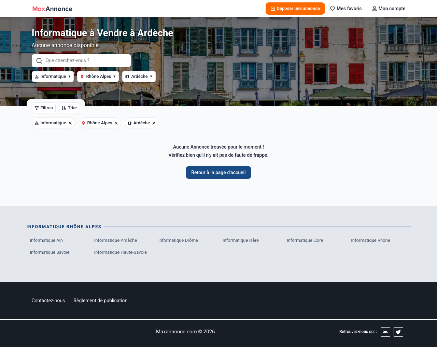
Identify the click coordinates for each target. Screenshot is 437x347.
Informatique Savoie (50, 252)
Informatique (52, 76)
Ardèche (139, 76)
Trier (69, 107)
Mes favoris (346, 8)
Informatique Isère (241, 240)
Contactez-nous (48, 300)
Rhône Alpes (98, 76)
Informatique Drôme (178, 240)
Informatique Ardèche (115, 240)
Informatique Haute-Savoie (120, 252)
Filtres (43, 107)
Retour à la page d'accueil (218, 172)
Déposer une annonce (295, 8)
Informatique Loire (305, 240)
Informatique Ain (46, 240)
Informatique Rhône (370, 240)
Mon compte (389, 8)
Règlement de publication (100, 300)
